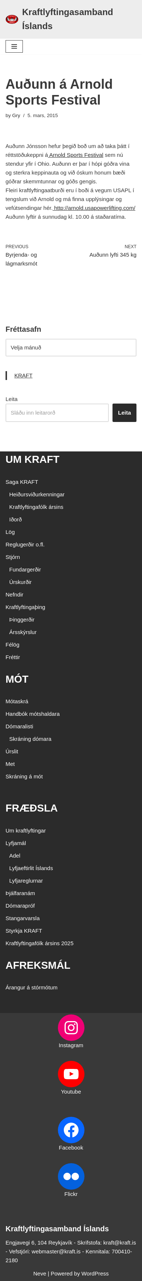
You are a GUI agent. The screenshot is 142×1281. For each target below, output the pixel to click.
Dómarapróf (20, 905)
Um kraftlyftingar (26, 830)
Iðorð (15, 519)
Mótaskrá (17, 701)
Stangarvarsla (23, 918)
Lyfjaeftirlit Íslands (31, 868)
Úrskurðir (20, 582)
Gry (16, 115)
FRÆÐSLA (32, 808)
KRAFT (23, 375)
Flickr (71, 1194)
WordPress (95, 1273)
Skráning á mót (24, 776)
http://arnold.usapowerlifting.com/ (94, 208)
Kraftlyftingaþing (25, 607)
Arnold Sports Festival (75, 155)
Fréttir (13, 657)
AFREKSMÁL (38, 965)
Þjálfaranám (20, 893)
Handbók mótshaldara (33, 714)
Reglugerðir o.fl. (25, 544)
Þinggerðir (21, 619)
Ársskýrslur (23, 632)
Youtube (71, 1091)
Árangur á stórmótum (32, 987)
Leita (12, 399)
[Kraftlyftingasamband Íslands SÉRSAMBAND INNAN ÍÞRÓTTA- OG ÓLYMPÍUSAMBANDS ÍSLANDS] (71, 19)
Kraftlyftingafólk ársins (36, 507)
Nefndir (14, 594)
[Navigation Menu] (14, 46)
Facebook (71, 1147)
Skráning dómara (30, 739)
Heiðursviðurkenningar (37, 494)
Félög (13, 644)
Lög (10, 532)
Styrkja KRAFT (24, 931)
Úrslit (12, 751)
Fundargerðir (25, 569)
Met (10, 764)
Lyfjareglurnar (26, 880)
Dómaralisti (19, 726)
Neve (39, 1273)
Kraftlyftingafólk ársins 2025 (39, 943)
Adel (14, 855)
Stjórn (13, 557)
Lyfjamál (16, 843)
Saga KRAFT (22, 482)
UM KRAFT (32, 459)
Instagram (71, 1045)
